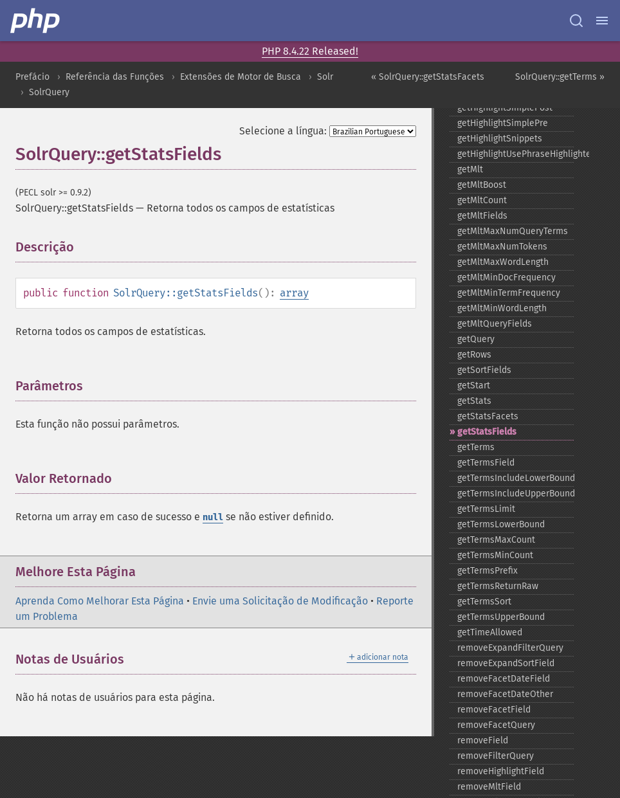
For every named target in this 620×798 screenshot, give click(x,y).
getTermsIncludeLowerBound (515, 478)
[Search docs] (576, 20)
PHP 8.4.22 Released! (310, 51)
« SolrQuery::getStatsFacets (427, 76)
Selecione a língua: (283, 131)
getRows (474, 354)
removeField (482, 740)
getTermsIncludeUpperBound (515, 493)
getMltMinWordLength (502, 308)
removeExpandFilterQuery (510, 647)
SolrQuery (49, 92)
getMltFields (482, 215)
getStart (473, 385)
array (294, 293)
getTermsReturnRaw (497, 586)
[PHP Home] (36, 20)
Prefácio (32, 76)
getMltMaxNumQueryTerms (512, 231)
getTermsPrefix (487, 570)
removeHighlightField (500, 771)
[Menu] (602, 20)
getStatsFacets (487, 416)
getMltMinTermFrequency (508, 292)
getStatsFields (486, 431)
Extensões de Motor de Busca (240, 76)
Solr (325, 76)
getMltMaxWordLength (503, 262)
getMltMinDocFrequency (506, 277)
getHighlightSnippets (499, 138)
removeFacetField (494, 709)
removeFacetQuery (496, 725)
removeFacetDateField (503, 678)
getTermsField (486, 462)
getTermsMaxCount (496, 539)
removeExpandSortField (505, 663)
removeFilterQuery (495, 755)
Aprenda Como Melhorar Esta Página (99, 601)
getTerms (476, 447)
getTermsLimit (486, 508)
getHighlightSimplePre (502, 123)
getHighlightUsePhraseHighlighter (515, 154)
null (213, 517)
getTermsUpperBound (501, 617)
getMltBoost (481, 184)
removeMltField (489, 786)
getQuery (476, 339)
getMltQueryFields (494, 323)
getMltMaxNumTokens (502, 246)
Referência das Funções (115, 76)
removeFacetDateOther (505, 694)
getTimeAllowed (489, 632)
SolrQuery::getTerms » (560, 76)
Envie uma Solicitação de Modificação (280, 601)
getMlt (470, 169)
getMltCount (482, 200)
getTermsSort (484, 601)
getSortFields (484, 370)
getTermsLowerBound (501, 524)
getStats (474, 400)
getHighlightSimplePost (504, 107)
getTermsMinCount (495, 555)
